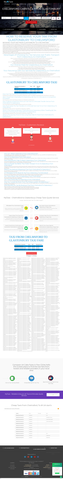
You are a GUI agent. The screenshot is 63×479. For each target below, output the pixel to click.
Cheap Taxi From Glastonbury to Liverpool (9, 293)
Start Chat (57, 473)
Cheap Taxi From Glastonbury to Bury (23, 283)
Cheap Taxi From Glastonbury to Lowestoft (24, 271)
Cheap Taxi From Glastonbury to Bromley (9, 338)
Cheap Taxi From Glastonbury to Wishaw (37, 263)
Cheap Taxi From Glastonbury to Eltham (51, 266)
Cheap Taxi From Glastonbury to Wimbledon (24, 276)
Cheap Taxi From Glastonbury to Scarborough (52, 307)
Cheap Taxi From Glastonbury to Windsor (23, 343)
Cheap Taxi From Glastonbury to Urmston (52, 320)
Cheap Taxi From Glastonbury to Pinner (37, 258)
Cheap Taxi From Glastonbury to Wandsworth (52, 322)
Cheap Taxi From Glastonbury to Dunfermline (52, 263)
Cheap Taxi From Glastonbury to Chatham (9, 343)
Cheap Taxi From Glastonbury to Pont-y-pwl (24, 323)
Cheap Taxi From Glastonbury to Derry (9, 341)
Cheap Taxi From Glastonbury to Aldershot (24, 315)
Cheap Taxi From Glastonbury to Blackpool (38, 339)
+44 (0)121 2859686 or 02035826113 (39, 449)
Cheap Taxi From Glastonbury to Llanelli (51, 291)
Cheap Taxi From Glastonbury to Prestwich (52, 339)
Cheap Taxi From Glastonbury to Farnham (23, 293)
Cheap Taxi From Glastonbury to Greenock (52, 274)
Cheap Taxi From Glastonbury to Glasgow (9, 272)
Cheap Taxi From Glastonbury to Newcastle (52, 299)
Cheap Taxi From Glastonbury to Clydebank (38, 294)
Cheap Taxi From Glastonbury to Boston (23, 326)
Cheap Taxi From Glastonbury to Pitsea (37, 309)
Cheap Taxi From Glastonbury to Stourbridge (52, 312)
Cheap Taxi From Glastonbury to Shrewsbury (24, 268)
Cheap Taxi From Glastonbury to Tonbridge (24, 289)
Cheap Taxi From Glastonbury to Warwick (51, 324)
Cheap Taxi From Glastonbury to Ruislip (51, 305)
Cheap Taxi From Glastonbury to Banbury (37, 326)
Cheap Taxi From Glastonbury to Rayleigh (23, 339)
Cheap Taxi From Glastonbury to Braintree (37, 343)
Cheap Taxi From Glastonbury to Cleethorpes (24, 295)
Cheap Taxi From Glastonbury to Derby (9, 287)
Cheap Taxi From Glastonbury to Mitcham (52, 296)
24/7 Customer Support (9, 29)
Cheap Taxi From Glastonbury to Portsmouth (10, 282)
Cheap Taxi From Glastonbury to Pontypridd (24, 344)
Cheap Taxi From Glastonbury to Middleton (52, 295)
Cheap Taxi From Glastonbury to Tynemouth (24, 277)
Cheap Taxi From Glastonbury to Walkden (23, 318)
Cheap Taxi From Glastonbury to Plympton (38, 320)
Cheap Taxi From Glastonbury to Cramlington (38, 268)
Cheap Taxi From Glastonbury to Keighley (23, 274)
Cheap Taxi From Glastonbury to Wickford (23, 335)
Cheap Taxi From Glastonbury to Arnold (23, 304)
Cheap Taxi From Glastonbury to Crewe (23, 267)
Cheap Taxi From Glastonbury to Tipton (23, 297)
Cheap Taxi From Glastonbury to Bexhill (37, 336)
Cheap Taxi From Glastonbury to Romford (9, 317)
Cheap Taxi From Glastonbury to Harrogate (24, 263)
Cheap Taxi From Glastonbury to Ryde (23, 347)
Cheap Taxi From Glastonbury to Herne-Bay (24, 299)
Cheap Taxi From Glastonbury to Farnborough (52, 268)
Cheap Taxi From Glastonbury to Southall (23, 275)
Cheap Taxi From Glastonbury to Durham (51, 264)
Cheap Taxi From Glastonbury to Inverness (23, 273)
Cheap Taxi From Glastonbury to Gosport (23, 270)
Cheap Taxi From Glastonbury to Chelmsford (10, 315)
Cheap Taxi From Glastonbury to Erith (51, 267)
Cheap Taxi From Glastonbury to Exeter (9, 308)
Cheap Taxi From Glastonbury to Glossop (23, 345)
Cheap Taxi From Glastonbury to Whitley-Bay (24, 314)
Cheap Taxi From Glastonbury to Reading (9, 273)
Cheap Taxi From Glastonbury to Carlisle (23, 261)
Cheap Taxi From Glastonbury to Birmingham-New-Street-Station (8, 261)
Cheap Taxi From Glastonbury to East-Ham (9, 350)
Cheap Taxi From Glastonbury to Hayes (9, 340)
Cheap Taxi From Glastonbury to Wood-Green (38, 276)
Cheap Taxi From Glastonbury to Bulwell (37, 265)
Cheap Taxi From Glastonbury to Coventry (9, 279)
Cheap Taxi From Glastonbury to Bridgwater (38, 342)
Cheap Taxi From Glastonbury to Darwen (37, 323)
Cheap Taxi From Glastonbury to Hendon (51, 277)
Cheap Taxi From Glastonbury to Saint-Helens (10, 330)
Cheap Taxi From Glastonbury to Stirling (23, 303)
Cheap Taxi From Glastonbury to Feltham (51, 269)
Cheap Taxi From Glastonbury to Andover (23, 300)
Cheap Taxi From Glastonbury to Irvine (23, 332)
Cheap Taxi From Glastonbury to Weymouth (52, 330)
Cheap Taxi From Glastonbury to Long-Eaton (24, 307)
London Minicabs (51, 468)
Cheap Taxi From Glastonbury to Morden (51, 297)
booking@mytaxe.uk (25, 29)
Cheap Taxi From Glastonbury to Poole (9, 323)
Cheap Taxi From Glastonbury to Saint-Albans (10, 319)
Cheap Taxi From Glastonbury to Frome (37, 292)
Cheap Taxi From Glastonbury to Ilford (51, 280)
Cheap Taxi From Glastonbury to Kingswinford (38, 307)
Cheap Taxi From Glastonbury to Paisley (9, 344)
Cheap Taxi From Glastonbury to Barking (37, 328)
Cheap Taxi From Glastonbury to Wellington (38, 302)
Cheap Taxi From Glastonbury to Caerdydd (38, 344)
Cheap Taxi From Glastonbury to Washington (24, 278)
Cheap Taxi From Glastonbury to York (9, 302)
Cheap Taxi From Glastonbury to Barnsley (9, 311)
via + (26, 18)
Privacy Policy (33, 468)
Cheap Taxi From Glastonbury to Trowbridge (52, 341)
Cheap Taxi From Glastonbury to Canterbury (10, 268)
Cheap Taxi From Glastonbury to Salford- (9, 327)
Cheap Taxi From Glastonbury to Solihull (9, 309)
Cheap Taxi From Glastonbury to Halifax (9, 339)
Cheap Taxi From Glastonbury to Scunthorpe (10, 348)
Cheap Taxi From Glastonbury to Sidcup (51, 309)
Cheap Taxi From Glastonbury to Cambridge (10, 285)
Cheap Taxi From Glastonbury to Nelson (37, 270)
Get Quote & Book (31, 22)
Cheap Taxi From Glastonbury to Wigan (9, 328)
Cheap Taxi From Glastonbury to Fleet (23, 310)
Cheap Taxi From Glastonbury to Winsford (52, 340)
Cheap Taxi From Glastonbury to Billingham (24, 325)
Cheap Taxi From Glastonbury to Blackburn (10, 262)
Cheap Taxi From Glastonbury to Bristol (37, 341)
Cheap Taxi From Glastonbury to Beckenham (38, 334)
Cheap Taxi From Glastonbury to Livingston (52, 290)
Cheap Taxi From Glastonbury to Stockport (9, 324)
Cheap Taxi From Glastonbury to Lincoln (51, 289)
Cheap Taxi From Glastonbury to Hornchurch (52, 279)
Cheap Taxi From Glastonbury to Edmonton (10, 342)
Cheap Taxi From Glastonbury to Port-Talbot (24, 308)
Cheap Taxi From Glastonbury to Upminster (38, 313)
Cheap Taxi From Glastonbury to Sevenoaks (38, 266)
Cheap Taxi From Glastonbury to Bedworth (38, 335)
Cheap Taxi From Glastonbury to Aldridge (23, 294)
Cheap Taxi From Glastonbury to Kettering (9, 335)
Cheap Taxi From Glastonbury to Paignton (52, 300)
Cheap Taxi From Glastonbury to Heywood (38, 318)
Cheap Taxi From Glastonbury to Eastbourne (10, 326)
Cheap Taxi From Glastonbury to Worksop (52, 335)
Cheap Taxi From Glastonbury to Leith (51, 288)
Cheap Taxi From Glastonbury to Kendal (37, 274)
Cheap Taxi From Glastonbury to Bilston (37, 299)
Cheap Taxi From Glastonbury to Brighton (9, 264)
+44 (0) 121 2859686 (42, 29)
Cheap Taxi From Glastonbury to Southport (9, 337)
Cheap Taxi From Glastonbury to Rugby (23, 272)
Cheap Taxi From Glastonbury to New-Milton (38, 298)
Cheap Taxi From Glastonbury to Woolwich (24, 285)
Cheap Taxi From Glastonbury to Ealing (51, 337)
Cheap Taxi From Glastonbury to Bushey (37, 297)
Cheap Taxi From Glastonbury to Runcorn (51, 306)
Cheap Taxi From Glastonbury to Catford (37, 346)
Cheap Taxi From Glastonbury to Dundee (9, 320)
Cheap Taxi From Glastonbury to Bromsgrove (38, 269)
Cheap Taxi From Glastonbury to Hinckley (51, 278)
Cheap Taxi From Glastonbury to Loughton (38, 260)
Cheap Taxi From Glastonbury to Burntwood (38, 293)
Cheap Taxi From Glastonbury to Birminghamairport (36, 337)
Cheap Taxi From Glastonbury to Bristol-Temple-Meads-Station (9, 267)
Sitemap (37, 468)
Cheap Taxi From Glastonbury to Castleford (24, 290)
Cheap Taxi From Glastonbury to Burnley (23, 265)
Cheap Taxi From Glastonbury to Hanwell (37, 272)
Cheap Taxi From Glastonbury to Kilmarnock (52, 283)
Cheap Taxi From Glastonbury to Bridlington (24, 324)
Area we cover (7, 7)
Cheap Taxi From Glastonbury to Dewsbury (52, 262)
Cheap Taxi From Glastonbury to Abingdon (24, 292)
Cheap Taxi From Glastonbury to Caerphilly (38, 345)
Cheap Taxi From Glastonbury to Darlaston (38, 278)
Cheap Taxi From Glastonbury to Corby (51, 258)
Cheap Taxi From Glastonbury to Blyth (23, 306)
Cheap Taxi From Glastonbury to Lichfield (23, 334)
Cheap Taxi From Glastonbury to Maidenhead (24, 280)
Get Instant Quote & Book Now (53, 394)
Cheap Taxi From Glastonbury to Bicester (9, 260)
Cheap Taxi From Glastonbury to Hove (9, 336)
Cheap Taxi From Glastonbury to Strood (23, 336)
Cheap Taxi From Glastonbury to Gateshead (10, 316)
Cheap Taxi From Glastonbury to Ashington (38, 280)
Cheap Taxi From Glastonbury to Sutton (51, 317)
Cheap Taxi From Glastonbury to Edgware (9, 349)
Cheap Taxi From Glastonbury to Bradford (37, 340)
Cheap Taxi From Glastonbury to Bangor (37, 327)
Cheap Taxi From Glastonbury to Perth (51, 301)
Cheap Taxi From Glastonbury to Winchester (52, 332)
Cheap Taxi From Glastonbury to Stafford (51, 311)
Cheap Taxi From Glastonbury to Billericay (37, 277)
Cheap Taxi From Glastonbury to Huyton (51, 342)
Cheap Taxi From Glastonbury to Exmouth (23, 330)
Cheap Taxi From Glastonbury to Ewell (23, 328)
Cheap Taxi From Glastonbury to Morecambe (52, 298)
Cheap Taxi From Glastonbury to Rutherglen (38, 259)
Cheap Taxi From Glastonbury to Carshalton (38, 321)
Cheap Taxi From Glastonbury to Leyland (23, 320)
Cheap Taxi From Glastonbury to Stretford (52, 314)
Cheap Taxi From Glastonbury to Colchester (10, 286)
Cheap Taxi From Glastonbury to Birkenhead (52, 338)
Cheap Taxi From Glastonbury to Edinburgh (10, 271)
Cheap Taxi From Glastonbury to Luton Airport (52, 344)
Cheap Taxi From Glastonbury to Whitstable (24, 346)
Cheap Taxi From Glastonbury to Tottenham (10, 318)
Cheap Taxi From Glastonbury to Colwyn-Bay (24, 331)
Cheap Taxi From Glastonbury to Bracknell (23, 284)
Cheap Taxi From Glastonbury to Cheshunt (38, 347)
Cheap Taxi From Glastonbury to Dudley (9, 347)
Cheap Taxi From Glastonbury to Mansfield (9, 313)
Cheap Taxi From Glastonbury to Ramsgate (24, 286)
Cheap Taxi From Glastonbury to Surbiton (51, 316)
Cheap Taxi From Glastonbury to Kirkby (51, 286)
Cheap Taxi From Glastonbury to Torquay (51, 318)
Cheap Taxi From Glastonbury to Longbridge (38, 305)
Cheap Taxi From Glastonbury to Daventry (37, 312)
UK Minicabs (12, 468)
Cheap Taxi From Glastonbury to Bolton (9, 263)
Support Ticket (54, 29)
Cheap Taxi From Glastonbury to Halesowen (52, 275)
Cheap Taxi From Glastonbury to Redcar (23, 321)
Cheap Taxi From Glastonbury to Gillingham (52, 272)
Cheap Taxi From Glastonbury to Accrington (24, 322)
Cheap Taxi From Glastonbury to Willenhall (38, 275)
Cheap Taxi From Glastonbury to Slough (9, 322)
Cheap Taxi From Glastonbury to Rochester (52, 302)
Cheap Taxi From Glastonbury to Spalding (23, 329)
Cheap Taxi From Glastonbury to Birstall (37, 338)
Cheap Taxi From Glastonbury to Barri (37, 330)
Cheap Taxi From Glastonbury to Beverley (37, 319)
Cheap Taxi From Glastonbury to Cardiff (9, 284)
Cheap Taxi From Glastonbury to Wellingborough (50, 326)
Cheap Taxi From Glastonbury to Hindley (37, 311)
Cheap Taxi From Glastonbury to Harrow (9, 321)
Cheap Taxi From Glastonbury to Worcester (9, 331)
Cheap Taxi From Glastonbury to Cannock (37, 271)
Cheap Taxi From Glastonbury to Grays (23, 316)
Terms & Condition (27, 468)
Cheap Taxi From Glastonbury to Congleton (38, 315)
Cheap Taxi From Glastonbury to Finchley (51, 270)
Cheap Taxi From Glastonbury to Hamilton (52, 276)
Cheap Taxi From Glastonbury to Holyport (9, 288)
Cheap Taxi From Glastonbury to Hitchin (23, 338)
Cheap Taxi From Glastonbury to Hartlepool (10, 303)
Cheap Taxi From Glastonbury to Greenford (52, 273)
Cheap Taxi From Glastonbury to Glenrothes (24, 305)
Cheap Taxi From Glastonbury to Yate (37, 283)
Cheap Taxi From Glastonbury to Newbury (23, 287)
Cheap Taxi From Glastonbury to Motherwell (24, 342)
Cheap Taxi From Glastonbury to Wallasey (52, 321)
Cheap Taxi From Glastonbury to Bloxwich (37, 306)
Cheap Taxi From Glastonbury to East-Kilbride (24, 269)
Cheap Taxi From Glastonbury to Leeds (9, 294)
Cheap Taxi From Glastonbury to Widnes (51, 331)
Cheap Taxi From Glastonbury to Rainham (37, 310)
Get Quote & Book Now (31, 253)
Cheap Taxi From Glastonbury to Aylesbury (38, 325)
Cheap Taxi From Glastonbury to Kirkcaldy (52, 287)
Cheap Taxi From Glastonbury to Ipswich (9, 289)
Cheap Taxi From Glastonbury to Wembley (9, 329)
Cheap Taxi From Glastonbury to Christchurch (38, 349)
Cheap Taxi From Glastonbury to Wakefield (9, 332)
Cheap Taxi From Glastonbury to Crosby (51, 259)
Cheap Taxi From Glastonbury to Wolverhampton (50, 334)
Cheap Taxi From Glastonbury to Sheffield (9, 274)
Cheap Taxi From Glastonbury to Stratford (52, 313)
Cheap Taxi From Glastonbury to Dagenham (10, 312)
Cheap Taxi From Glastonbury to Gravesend (24, 264)
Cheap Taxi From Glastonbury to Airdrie (23, 317)
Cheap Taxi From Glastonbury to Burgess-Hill (38, 261)
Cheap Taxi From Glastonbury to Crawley (9, 310)
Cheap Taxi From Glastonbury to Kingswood (52, 285)
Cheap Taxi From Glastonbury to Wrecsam (52, 336)
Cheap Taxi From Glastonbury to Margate (51, 293)
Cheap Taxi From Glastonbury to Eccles (23, 298)
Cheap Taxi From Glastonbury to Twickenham (52, 319)
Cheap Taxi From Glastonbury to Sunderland (52, 315)
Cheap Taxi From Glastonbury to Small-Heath (24, 309)
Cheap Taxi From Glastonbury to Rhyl (37, 308)
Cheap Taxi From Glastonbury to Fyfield (9, 325)
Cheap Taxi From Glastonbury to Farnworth (38, 262)
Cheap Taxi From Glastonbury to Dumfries (23, 337)
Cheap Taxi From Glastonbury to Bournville (38, 314)
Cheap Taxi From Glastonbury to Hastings (9, 304)
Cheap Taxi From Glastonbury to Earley (23, 348)
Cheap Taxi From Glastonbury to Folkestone (52, 271)
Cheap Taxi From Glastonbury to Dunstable (24, 327)
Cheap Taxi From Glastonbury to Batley (37, 333)
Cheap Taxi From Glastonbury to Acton (37, 324)
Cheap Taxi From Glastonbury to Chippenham (38, 348)
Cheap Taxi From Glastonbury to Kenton (23, 319)
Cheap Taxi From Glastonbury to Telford (9, 299)
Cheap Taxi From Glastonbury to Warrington (52, 323)
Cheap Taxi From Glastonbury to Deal (37, 264)
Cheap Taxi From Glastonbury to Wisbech (23, 333)
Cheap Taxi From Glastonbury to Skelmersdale (24, 296)
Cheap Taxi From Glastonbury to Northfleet (38, 267)
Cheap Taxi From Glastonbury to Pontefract (38, 322)
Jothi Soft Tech (38, 476)
